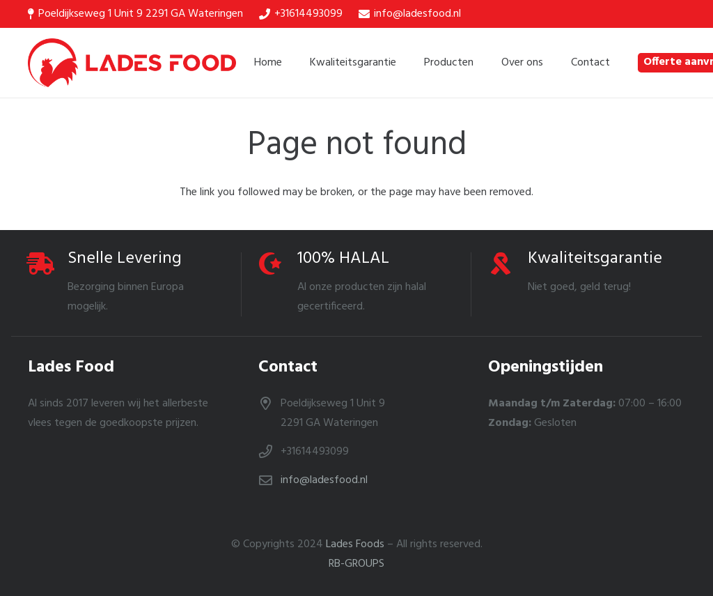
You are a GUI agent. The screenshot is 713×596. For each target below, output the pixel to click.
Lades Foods (355, 544)
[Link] (132, 62)
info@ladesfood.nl (324, 480)
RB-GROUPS (356, 564)
